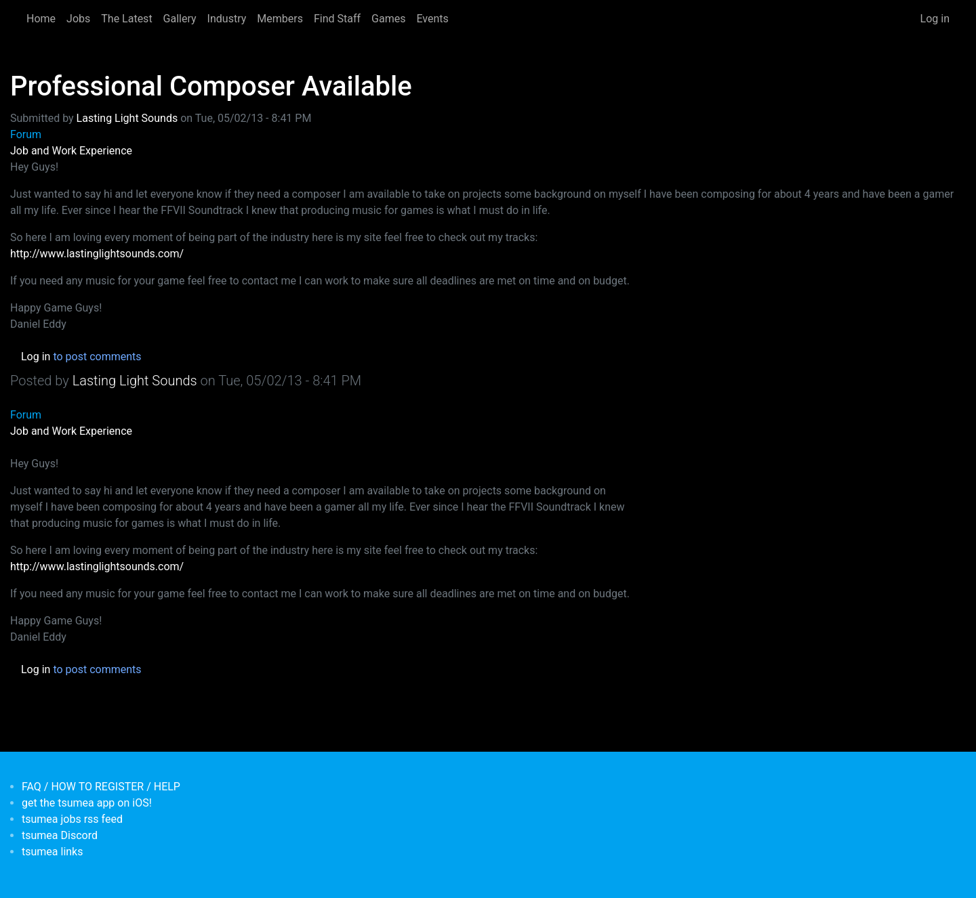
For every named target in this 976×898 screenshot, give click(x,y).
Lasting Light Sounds (127, 118)
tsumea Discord (60, 835)
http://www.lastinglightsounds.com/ (97, 253)
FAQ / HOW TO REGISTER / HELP (101, 786)
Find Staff (337, 18)
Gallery (180, 18)
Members (280, 18)
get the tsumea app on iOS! (87, 802)
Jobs (78, 18)
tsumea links (52, 851)
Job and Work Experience (71, 150)
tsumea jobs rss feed (72, 819)
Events (432, 18)
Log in (935, 18)
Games (388, 18)
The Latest (126, 18)
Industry (227, 18)
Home (41, 18)
